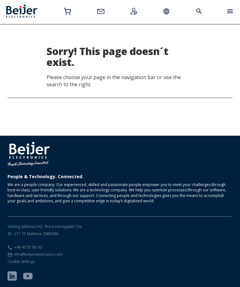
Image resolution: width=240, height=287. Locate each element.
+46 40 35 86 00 (28, 247)
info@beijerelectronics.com (38, 254)
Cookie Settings (21, 261)
